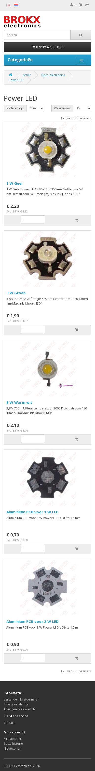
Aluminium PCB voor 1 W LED (32, 511)
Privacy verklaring (16, 704)
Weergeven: (62, 108)
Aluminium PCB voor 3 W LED (32, 621)
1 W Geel (14, 183)
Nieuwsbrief (12, 748)
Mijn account (12, 739)
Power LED (16, 80)
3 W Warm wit (19, 402)
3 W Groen (16, 292)
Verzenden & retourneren (21, 699)
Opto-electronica (53, 75)
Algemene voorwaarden (20, 709)
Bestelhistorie (13, 744)
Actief (27, 75)
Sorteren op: (15, 108)
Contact (9, 723)
